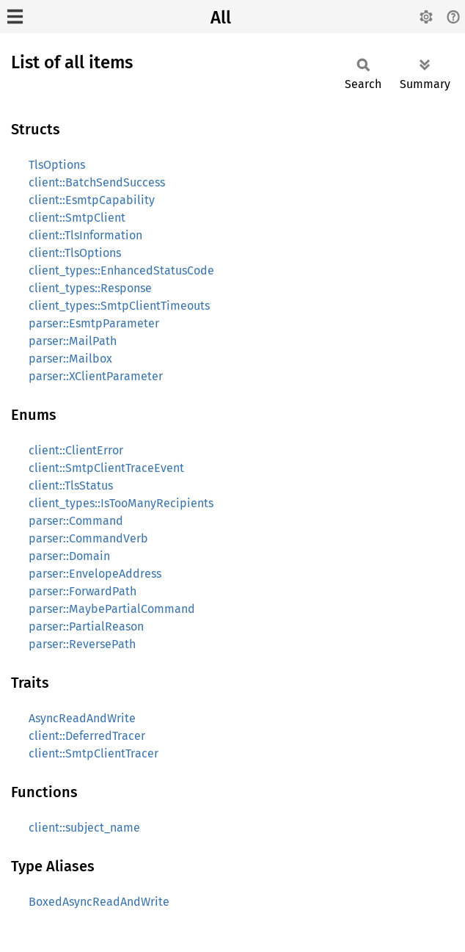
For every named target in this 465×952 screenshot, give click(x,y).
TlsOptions (57, 165)
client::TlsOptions (75, 253)
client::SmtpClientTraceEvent (106, 468)
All (220, 17)
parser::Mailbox (70, 359)
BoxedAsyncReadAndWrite (99, 902)
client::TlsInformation (85, 235)
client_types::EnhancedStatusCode (121, 270)
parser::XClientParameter (96, 376)
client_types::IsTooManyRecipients (121, 503)
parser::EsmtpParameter (94, 323)
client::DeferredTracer (87, 736)
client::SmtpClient (77, 218)
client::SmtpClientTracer (93, 753)
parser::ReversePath (82, 644)
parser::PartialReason (86, 626)
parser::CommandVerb (88, 538)
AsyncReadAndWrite (82, 718)
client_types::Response (90, 288)
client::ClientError (76, 450)
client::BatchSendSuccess (97, 182)
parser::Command (76, 521)
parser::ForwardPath (82, 591)
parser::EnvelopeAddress (95, 574)
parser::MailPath (73, 341)
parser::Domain (69, 556)
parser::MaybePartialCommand (112, 609)
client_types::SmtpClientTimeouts (119, 306)
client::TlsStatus (71, 486)
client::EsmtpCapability (92, 200)
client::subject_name (84, 828)
